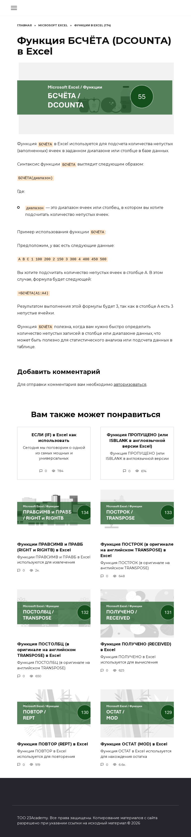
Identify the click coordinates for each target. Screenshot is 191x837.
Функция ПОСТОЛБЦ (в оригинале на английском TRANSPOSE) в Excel (46, 649)
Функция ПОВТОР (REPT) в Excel (52, 742)
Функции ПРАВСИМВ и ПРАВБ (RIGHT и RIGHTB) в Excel (50, 546)
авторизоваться (130, 384)
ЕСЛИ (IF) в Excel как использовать (54, 437)
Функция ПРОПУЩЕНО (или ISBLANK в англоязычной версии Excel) (137, 440)
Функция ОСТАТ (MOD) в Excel (133, 742)
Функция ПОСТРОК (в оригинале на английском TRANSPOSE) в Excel (137, 549)
